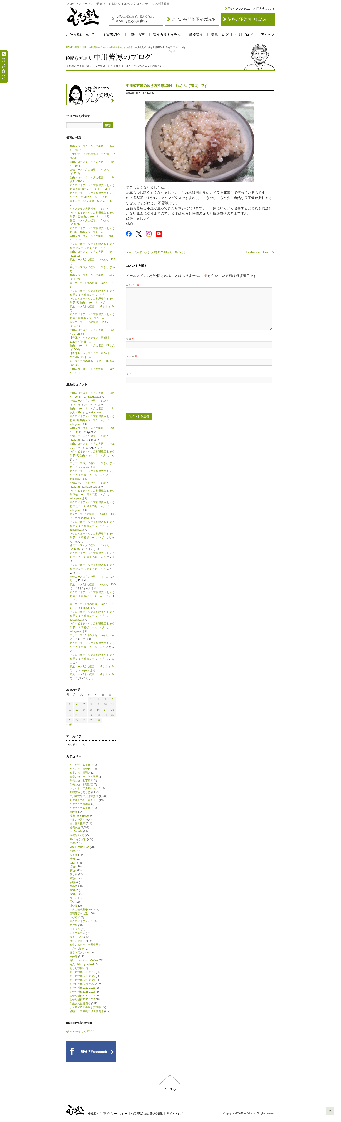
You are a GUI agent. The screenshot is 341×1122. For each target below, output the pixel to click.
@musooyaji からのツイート (83, 1031)
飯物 (72, 893)
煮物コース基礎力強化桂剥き (87, 1011)
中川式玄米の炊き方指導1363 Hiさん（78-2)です (156, 252)
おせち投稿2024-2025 (82, 995)
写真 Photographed (82, 964)
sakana (74, 862)
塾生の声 (138, 34)
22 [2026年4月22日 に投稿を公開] (91, 715)
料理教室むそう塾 (80, 792)
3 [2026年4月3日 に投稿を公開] (105, 699)
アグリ (73, 925)
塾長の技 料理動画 (81, 784)
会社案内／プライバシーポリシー (107, 1113)
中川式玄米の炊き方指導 (121, 47)
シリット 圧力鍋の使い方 (85, 788)
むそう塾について (80, 34)
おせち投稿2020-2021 (82, 979)
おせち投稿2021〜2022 (83, 983)
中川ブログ (244, 34)
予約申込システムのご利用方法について (251, 8)
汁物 (72, 858)
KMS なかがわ (78, 839)
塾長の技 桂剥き (80, 772)
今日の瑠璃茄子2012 (82, 909)
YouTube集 (76, 831)
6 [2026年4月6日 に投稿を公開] (77, 704)
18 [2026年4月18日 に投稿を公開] (112, 709)
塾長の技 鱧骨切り (81, 768)
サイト (130, 374)
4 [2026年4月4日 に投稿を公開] (112, 699)
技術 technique (79, 815)
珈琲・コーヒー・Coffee (84, 960)
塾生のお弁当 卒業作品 (84, 944)
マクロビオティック (81, 921)
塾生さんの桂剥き (80, 804)
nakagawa (93, 396)
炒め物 (73, 886)
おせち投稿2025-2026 (82, 999)
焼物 (72, 866)
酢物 (72, 890)
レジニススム (77, 933)
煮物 (72, 870)
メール (131, 356)
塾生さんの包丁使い (81, 807)
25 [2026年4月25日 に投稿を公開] (112, 715)
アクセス (268, 34)
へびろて (75, 917)
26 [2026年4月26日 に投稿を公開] (69, 720)
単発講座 (196, 34)
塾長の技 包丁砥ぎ (81, 780)
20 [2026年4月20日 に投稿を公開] (76, 715)
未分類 (73, 956)
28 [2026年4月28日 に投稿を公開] (84, 720)
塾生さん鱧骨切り (80, 1003)
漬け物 (73, 811)
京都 (72, 843)
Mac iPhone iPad (79, 847)
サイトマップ (174, 1113)
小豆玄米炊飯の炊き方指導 (85, 1007)
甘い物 (73, 905)
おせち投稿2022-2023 (82, 987)
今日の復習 (76, 819)
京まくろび (76, 936)
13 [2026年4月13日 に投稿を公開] (76, 709)
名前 (130, 338)
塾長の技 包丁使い (81, 764)
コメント (133, 284)
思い (72, 901)
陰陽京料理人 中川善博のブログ (90, 47)
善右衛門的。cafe (80, 952)
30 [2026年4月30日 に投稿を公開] (98, 720)
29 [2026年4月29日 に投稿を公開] (91, 720)
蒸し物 (73, 874)
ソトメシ (75, 929)
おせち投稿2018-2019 (82, 972)
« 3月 (69, 724)
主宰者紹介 (111, 34)
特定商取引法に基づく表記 (147, 1113)
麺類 (72, 878)
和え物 (73, 854)
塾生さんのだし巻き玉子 (84, 800)
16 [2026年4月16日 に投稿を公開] (98, 709)
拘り (72, 897)
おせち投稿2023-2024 (82, 991)
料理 (72, 850)
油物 (72, 882)
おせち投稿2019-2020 (82, 976)
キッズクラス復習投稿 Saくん (91, 208)
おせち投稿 (76, 968)
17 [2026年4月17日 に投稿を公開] (105, 709)
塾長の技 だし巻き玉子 (84, 776)
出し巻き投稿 (77, 823)
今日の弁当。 (77, 940)
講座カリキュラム (167, 34)
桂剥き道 (75, 827)
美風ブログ (220, 34)
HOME (69, 47)
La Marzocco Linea (260, 252)
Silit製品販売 (77, 835)
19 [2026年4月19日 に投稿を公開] (69, 715)
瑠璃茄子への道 (79, 913)
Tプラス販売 (77, 948)
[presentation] (159, 399)
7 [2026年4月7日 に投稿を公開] (84, 704)
